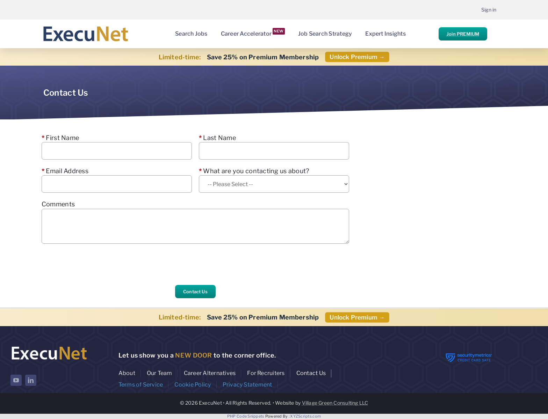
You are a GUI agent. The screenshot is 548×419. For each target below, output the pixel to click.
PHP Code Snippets (246, 416)
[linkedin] (30, 380)
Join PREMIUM (463, 34)
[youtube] (16, 380)
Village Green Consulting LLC (335, 403)
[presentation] (95, 264)
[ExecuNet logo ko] (48, 346)
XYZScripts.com (305, 416)
